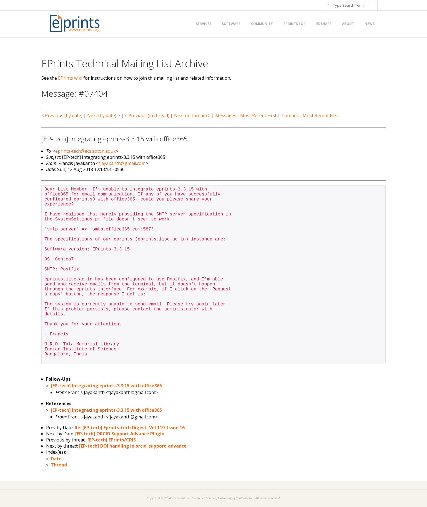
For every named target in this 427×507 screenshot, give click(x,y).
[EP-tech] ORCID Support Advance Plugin (119, 434)
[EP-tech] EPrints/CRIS (111, 440)
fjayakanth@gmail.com (122, 163)
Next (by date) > (103, 115)
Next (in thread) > (192, 115)
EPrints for (294, 23)
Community (262, 23)
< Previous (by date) (61, 115)
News (370, 23)
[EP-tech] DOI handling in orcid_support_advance (133, 446)
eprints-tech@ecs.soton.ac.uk (85, 151)
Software (231, 23)
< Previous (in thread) (147, 115)
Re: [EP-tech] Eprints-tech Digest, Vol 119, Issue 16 (130, 428)
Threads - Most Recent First (310, 115)
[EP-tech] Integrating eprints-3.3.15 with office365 (106, 386)
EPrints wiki (70, 78)
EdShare (323, 23)
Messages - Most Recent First (246, 115)
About (348, 23)
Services (203, 23)
